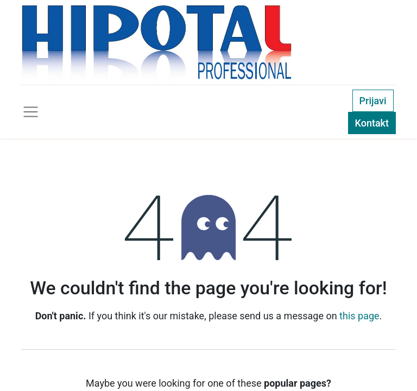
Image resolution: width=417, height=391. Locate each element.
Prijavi (373, 100)
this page (359, 315)
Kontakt (372, 123)
